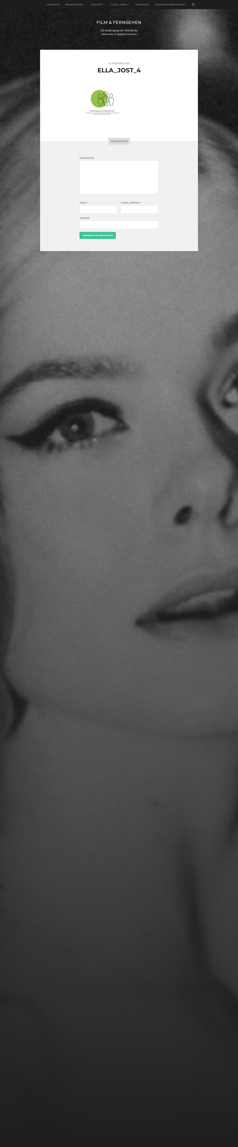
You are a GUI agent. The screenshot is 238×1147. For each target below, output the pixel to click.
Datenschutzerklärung (170, 4)
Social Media (119, 4)
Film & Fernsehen (119, 22)
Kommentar (87, 158)
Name (84, 202)
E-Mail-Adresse (131, 202)
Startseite (52, 4)
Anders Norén (126, 1134)
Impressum (142, 4)
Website (85, 218)
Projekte (97, 4)
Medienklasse (74, 4)
